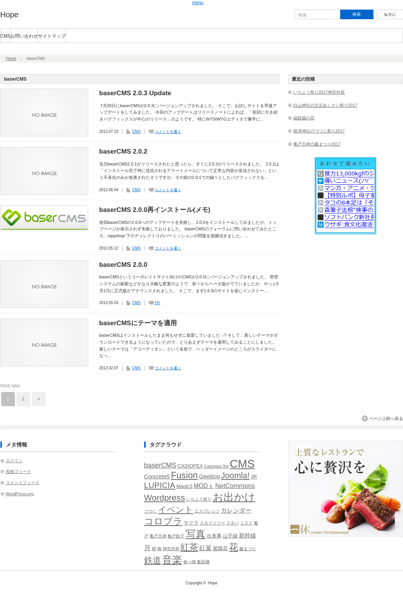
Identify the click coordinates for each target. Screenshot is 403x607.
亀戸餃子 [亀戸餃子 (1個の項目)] (176, 536)
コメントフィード (22, 482)
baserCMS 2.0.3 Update (135, 93)
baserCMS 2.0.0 (123, 264)
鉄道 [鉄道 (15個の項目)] (152, 560)
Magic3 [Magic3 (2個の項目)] (184, 486)
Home (11, 58)
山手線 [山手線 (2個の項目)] (230, 536)
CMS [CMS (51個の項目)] (242, 463)
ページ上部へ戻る (386, 418)
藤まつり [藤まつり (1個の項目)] (247, 548)
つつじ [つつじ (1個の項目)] (150, 511)
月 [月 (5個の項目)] (147, 548)
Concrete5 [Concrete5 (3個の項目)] (157, 476)
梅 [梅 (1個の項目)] (159, 548)
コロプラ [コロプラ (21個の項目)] (163, 521)
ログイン (14, 460)
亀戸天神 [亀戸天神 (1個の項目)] (158, 536)
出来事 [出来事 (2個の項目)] (214, 536)
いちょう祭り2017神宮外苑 (319, 92)
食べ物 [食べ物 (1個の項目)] (189, 561)
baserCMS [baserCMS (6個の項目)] (160, 465)
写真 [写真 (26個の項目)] (196, 534)
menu (198, 2)
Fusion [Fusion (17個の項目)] (184, 475)
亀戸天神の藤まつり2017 (316, 144)
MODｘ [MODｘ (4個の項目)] (204, 486)
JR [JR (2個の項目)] (254, 477)
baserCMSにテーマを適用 (138, 323)
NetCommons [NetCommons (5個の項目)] (235, 486)
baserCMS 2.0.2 (123, 151)
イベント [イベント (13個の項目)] (175, 509)
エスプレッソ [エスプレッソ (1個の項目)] (207, 511)
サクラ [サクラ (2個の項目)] (191, 523)
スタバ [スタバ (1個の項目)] (232, 523)
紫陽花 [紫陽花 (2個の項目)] (220, 548)
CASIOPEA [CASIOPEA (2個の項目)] (190, 466)
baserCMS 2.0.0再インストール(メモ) (155, 209)
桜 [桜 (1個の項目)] (154, 548)
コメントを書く (168, 131)
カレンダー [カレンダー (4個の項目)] (236, 510)
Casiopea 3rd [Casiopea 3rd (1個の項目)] (216, 466)
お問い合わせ (24, 36)
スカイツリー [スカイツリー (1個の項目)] (212, 523)
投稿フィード (18, 471)
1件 (158, 303)
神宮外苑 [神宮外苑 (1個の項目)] (171, 548)
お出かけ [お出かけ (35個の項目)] (234, 497)
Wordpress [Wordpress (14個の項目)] (164, 498)
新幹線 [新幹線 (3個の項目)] (247, 536)
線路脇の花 (303, 118)
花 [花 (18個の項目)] (233, 547)
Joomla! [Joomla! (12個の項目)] (235, 475)
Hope (9, 14)
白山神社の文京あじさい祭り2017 (325, 105)
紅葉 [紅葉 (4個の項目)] (205, 548)
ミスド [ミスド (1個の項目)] (246, 523)
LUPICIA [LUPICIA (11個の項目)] (159, 485)
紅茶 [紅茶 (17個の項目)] (189, 547)
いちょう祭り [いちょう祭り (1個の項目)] (199, 499)
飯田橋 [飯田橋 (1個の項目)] (203, 561)
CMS (5, 36)
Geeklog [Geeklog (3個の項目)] (209, 476)
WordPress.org (20, 493)
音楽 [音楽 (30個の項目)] (172, 560)
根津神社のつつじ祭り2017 (319, 131)
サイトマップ (52, 36)
